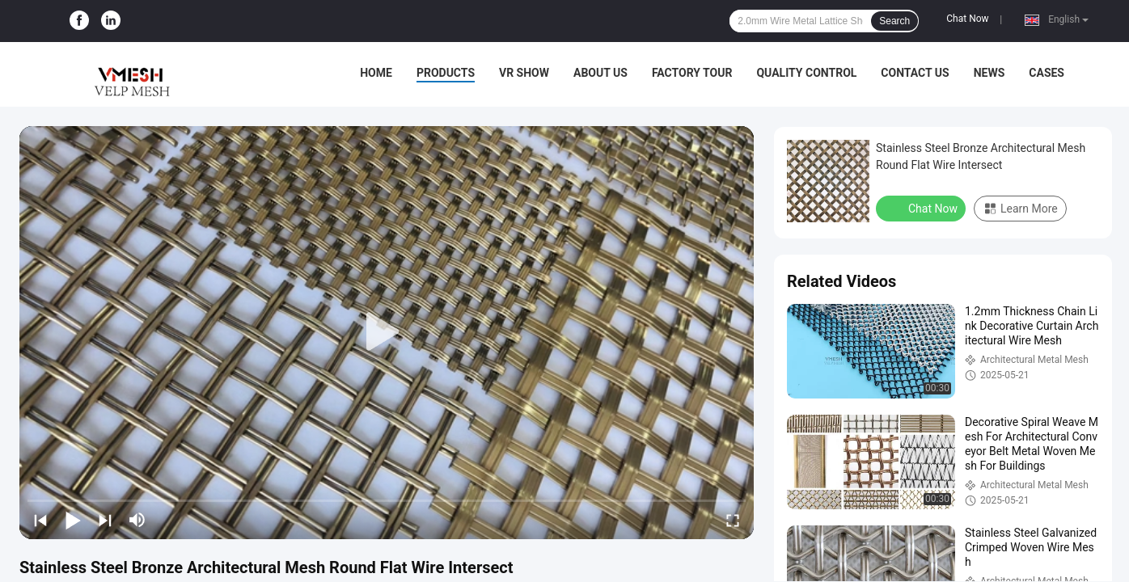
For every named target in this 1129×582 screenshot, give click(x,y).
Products (446, 72)
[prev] (40, 520)
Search (894, 21)
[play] (386, 332)
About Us (600, 72)
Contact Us (915, 72)
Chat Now (967, 18)
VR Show (524, 72)
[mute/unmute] (137, 520)
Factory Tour (692, 72)
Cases (1046, 72)
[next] (105, 520)
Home (376, 72)
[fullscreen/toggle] (733, 520)
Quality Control (806, 72)
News (989, 72)
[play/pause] (73, 520)
